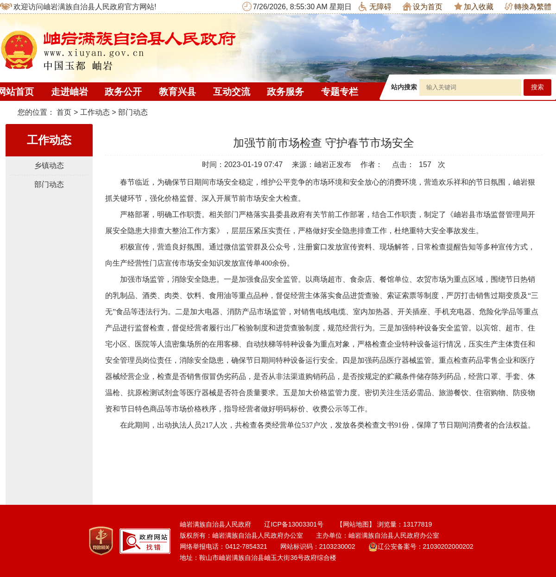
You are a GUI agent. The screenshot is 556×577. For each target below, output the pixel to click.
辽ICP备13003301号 (293, 524)
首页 (64, 112)
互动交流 (231, 92)
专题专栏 (339, 92)
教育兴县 (177, 92)
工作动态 (95, 112)
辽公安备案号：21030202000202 (421, 546)
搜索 (537, 87)
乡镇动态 (49, 165)
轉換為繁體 (528, 7)
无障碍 (375, 6)
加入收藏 (473, 6)
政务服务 (285, 92)
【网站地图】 (355, 524)
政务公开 (123, 92)
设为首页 (422, 6)
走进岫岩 (69, 92)
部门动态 (133, 112)
